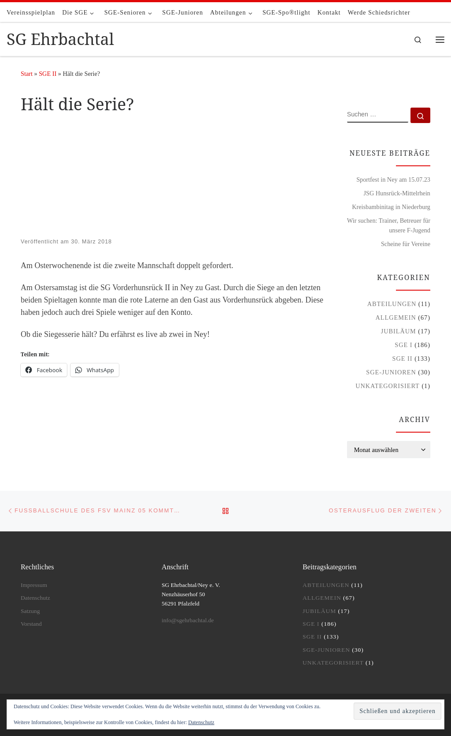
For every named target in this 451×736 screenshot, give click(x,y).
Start (27, 73)
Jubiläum (398, 331)
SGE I (403, 344)
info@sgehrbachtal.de (188, 620)
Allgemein (396, 317)
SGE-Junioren (391, 372)
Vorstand (31, 623)
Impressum (34, 585)
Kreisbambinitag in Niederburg (391, 206)
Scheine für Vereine (405, 243)
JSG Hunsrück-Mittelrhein (396, 193)
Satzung (30, 611)
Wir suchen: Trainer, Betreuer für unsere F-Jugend (388, 225)
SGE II (47, 73)
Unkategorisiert (387, 385)
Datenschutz (201, 722)
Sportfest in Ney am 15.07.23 (393, 179)
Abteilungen (392, 303)
